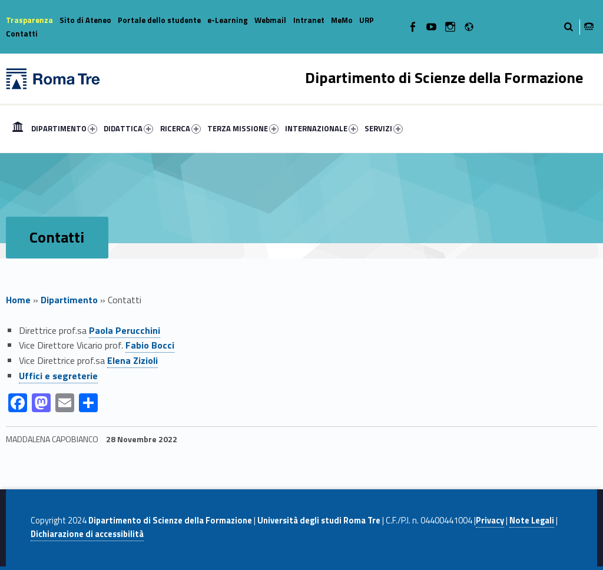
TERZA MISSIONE (243, 128)
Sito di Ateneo (85, 20)
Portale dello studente (159, 20)
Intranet (308, 20)
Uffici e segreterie (58, 376)
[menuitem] (17, 128)
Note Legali (531, 520)
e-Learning (227, 20)
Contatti (22, 33)
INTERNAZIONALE (321, 128)
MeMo (342, 20)
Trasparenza (29, 20)
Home (17, 128)
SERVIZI (384, 128)
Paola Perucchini (124, 330)
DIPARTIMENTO (64, 128)
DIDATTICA (128, 128)
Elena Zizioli (132, 360)
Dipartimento (69, 300)
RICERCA (180, 128)
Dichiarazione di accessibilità (87, 534)
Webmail (270, 20)
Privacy (490, 520)
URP (366, 20)
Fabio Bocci (149, 345)
